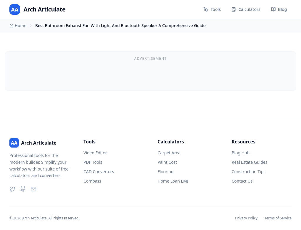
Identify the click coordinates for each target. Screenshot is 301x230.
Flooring (165, 171)
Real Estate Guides (249, 162)
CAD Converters (98, 171)
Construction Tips (248, 171)
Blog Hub (241, 152)
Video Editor (95, 152)
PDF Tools (92, 162)
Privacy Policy (246, 218)
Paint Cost (167, 162)
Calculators (245, 9)
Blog (279, 9)
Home (17, 25)
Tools (212, 9)
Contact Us (242, 181)
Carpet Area (169, 152)
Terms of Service (278, 218)
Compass (92, 181)
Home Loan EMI (173, 181)
